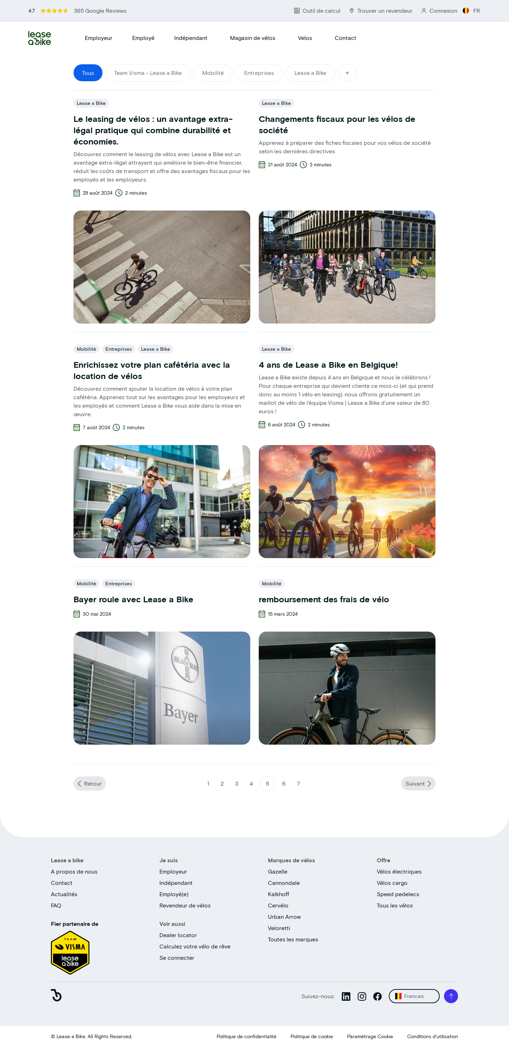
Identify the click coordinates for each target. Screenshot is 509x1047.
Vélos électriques (399, 871)
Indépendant (190, 37)
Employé (143, 37)
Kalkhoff (278, 894)
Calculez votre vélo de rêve (194, 946)
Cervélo (278, 905)
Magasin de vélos (252, 37)
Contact (345, 37)
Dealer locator (178, 934)
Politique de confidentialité (246, 1036)
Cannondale (284, 882)
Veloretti (279, 927)
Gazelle (277, 871)
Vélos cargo (392, 882)
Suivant (415, 783)
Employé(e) (173, 894)
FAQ (56, 905)
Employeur (98, 37)
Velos (305, 37)
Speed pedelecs (398, 894)
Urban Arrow (284, 916)
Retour (93, 783)
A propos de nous (74, 871)
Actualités (64, 894)
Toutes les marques (293, 939)
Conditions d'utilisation (432, 1036)
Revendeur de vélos (185, 905)
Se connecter (176, 957)
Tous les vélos (395, 905)
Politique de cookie (312, 1036)
